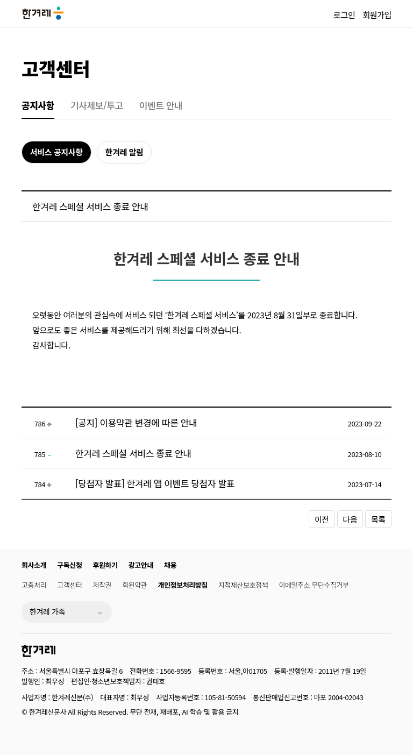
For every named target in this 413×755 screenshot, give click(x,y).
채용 (170, 565)
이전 (322, 519)
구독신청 (69, 565)
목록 (378, 519)
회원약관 (134, 585)
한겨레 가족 (47, 611)
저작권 (102, 585)
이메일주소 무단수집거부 (313, 585)
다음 (350, 519)
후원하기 (105, 565)
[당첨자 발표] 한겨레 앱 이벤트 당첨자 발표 (154, 483)
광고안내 (141, 565)
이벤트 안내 (161, 105)
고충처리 (34, 585)
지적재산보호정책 (243, 585)
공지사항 (38, 105)
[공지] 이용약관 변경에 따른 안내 (136, 422)
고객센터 (56, 68)
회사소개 (34, 565)
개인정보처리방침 (182, 585)
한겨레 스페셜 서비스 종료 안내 (133, 453)
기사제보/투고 (96, 105)
